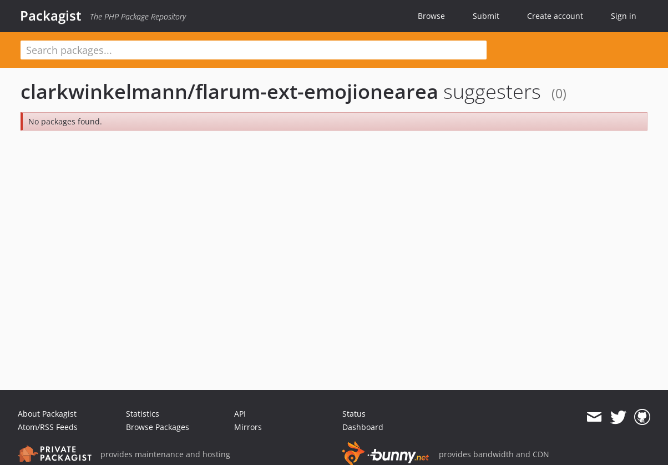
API (240, 413)
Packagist (51, 15)
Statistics (142, 413)
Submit (486, 16)
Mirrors (248, 427)
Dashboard (362, 427)
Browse (431, 16)
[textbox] (254, 50)
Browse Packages (157, 427)
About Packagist (47, 413)
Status (354, 413)
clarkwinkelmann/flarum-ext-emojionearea (229, 91)
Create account (555, 16)
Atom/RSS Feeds (48, 427)
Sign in (623, 16)
